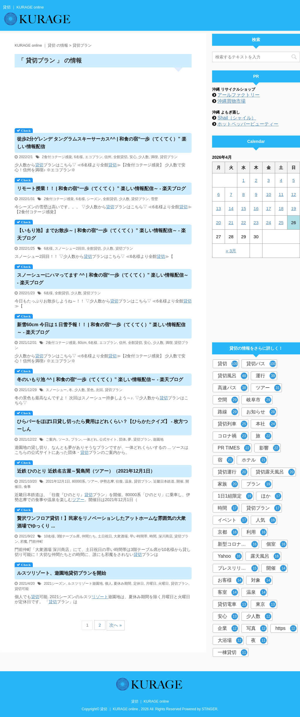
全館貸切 (120, 157)
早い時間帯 (138, 536)
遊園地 (158, 439)
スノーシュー (56, 390)
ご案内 (51, 439)
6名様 (78, 157)
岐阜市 (258, 400)
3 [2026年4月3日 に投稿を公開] (268, 180)
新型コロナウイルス (238, 544)
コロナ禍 (232, 436)
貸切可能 (22, 589)
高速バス (232, 388)
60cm (82, 343)
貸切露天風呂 (275, 472)
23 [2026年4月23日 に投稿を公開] (256, 222)
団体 (122, 439)
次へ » (115, 625)
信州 (107, 157)
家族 (228, 484)
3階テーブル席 (68, 536)
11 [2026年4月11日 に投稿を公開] (281, 194)
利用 (256, 532)
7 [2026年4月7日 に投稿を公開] (231, 194)
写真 (256, 628)
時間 (152, 536)
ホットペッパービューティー (247, 123)
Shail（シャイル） (236, 117)
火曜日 (163, 583)
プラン (76, 439)
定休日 (138, 583)
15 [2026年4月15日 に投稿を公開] (243, 208)
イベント (232, 520)
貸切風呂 (232, 376)
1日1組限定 (235, 496)
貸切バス (261, 364)
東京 (266, 604)
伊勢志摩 (107, 481)
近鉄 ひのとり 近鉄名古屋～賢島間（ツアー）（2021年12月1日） (86, 471)
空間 (228, 400)
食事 (27, 487)
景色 (90, 390)
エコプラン (94, 157)
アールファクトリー (238, 94)
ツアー (92, 481)
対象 (261, 580)
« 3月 (231, 250)
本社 (266, 424)
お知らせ (261, 412)
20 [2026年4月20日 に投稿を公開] (218, 222)
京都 (228, 532)
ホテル (254, 460)
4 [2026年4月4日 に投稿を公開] (281, 180)
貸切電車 (232, 604)
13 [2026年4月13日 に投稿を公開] (218, 208)
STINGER (209, 709)
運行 (266, 376)
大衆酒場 (121, 536)
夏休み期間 (122, 583)
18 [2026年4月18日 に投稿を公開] (281, 208)
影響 (269, 448)
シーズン (94, 199)
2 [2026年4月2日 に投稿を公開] (256, 180)
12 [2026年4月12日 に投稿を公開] (293, 194)
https (285, 628)
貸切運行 (232, 472)
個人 (108, 583)
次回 (99, 390)
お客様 (230, 580)
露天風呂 (265, 556)
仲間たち (89, 536)
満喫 (154, 157)
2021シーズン (55, 583)
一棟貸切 (232, 652)
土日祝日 (105, 536)
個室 (276, 544)
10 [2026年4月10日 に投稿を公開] (268, 194)
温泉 (128, 481)
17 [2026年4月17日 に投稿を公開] (268, 208)
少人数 (143, 157)
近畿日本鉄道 (163, 481)
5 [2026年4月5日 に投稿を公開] (293, 180)
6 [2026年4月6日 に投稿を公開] (218, 194)
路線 (228, 412)
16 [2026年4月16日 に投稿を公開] (256, 208)
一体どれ (90, 439)
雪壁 (154, 199)
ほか (271, 496)
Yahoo (230, 556)
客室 (228, 592)
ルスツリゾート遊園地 (85, 583)
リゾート (100, 596)
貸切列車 (232, 424)
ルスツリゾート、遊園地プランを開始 (61, 573)
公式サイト (108, 439)
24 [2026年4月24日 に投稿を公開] (268, 222)
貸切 (39, 165)
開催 (179, 481)
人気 (266, 520)
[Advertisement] (103, 95)
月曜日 (151, 583)
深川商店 (165, 536)
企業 (228, 628)
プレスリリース (238, 568)
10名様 (49, 536)
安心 (133, 157)
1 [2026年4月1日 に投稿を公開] (243, 180)
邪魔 (23, 542)
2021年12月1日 (58, 481)
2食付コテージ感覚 (57, 157)
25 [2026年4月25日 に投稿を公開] (281, 222)
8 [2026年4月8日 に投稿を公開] (243, 194)
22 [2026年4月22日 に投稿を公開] (243, 222)
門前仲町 (36, 542)
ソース (63, 439)
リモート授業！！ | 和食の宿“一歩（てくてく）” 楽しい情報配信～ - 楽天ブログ (101, 188)
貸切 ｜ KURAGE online (150, 701)
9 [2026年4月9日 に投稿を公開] (256, 194)
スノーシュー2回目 (70, 248)
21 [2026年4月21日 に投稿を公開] (231, 222)
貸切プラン (169, 157)
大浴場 (230, 640)
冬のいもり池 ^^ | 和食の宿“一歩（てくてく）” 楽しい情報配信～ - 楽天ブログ (100, 379)
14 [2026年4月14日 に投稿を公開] (231, 208)
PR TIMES (234, 448)
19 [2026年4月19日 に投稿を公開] (293, 208)
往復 (119, 481)
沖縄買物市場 (231, 101)
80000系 (78, 481)
